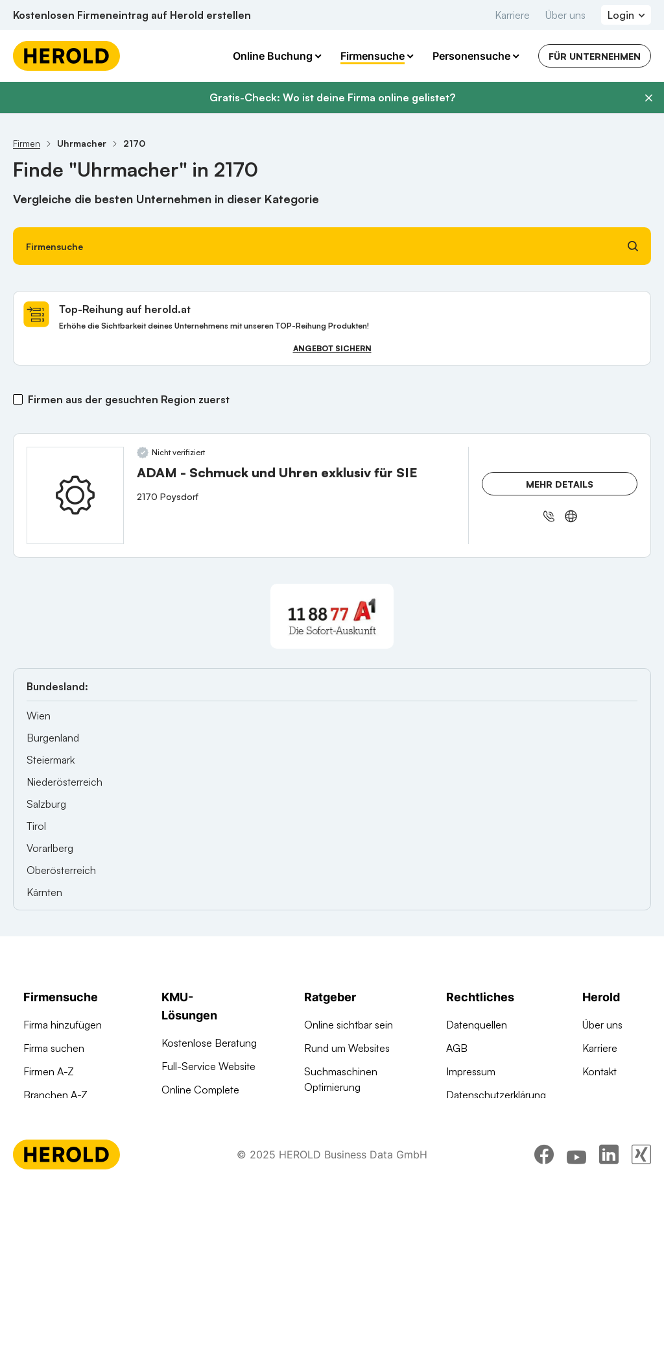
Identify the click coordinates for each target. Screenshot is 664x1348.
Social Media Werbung (213, 1175)
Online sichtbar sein (348, 1024)
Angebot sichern (332, 348)
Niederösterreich (64, 781)
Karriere (512, 14)
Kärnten (44, 892)
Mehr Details (559, 484)
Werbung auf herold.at (74, 1141)
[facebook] (544, 1312)
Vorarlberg (50, 848)
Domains (181, 1237)
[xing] (641, 1312)
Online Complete (200, 1089)
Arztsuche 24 (53, 1118)
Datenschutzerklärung (496, 1094)
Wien (39, 715)
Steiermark (51, 759)
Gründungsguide (342, 1196)
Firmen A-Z (48, 1071)
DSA (456, 1118)
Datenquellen (476, 1024)
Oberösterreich (61, 870)
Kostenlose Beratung (209, 1042)
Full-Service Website (208, 1066)
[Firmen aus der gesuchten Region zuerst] (18, 399)
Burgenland (53, 737)
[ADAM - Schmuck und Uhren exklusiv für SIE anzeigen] (75, 495)
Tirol (36, 825)
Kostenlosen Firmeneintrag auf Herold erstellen (132, 14)
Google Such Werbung (214, 1112)
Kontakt (599, 1071)
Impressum (470, 1071)
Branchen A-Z (55, 1094)
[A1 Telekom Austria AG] (332, 616)
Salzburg (46, 803)
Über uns (565, 14)
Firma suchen (53, 1048)
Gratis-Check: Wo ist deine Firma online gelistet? (332, 97)
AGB (457, 1048)
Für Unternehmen (595, 56)
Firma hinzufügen (62, 1024)
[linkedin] (609, 1312)
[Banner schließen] (648, 98)
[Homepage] (66, 56)
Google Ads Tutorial (349, 1110)
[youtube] (576, 1312)
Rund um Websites (347, 1048)
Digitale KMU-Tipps (347, 1133)
